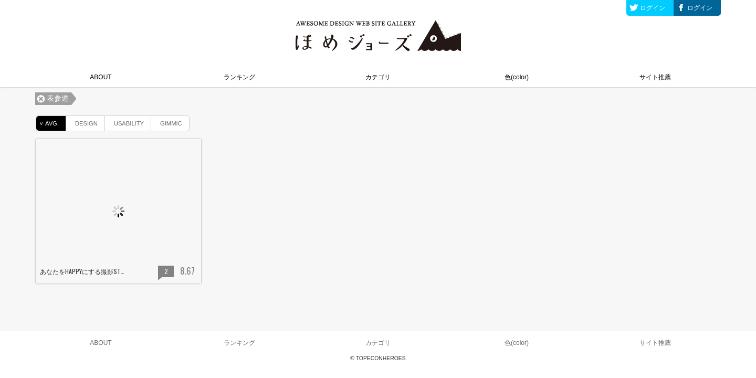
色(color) (517, 77)
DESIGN (82, 121)
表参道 (58, 98)
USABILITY (124, 121)
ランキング (239, 77)
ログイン (652, 8)
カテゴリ (378, 77)
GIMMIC (166, 121)
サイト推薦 (655, 77)
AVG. (47, 123)
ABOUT (100, 77)
